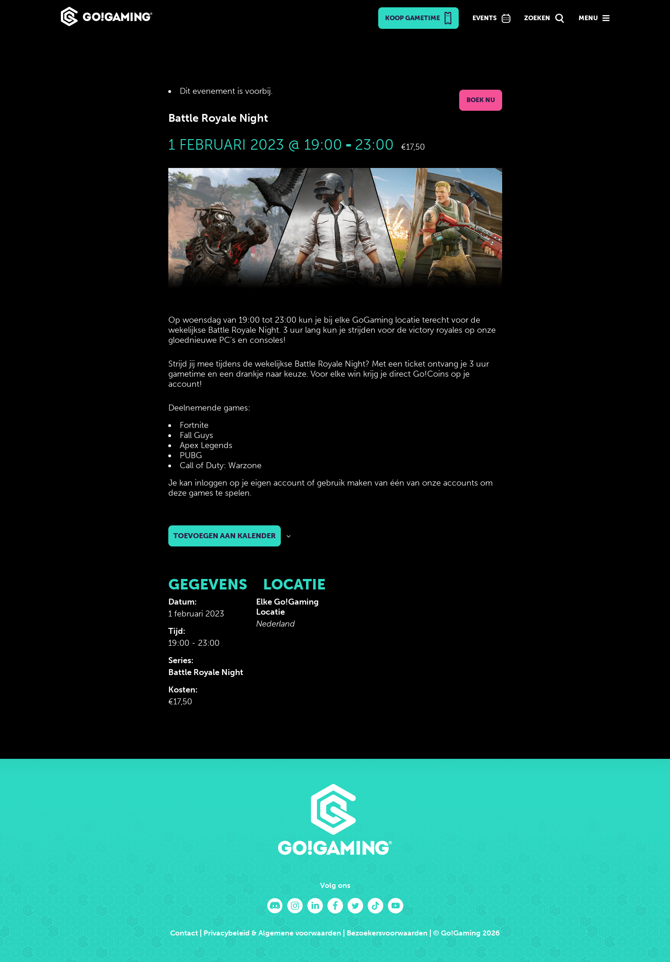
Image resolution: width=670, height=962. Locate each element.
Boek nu (480, 100)
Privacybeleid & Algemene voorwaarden (272, 933)
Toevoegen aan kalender (224, 535)
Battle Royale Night (205, 672)
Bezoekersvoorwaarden (387, 933)
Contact (184, 933)
